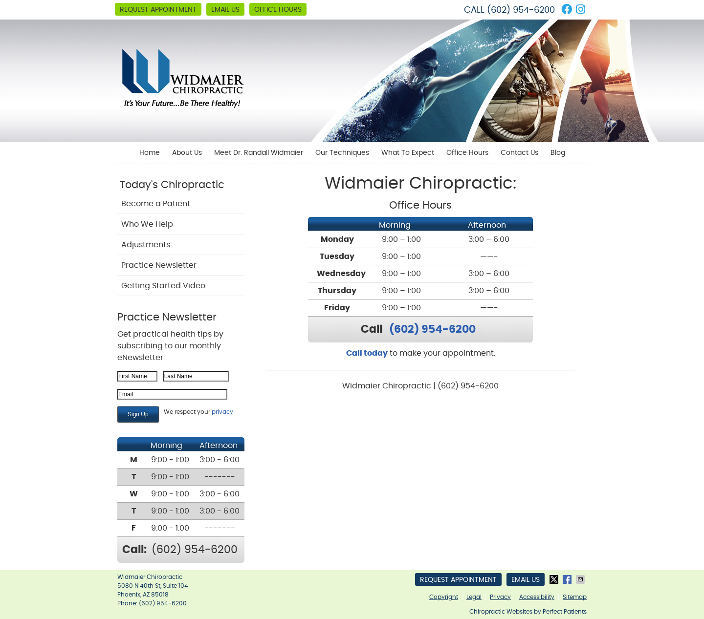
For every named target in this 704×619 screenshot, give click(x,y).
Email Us (225, 9)
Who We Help (147, 224)
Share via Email (581, 579)
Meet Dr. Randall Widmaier (258, 152)
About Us (187, 152)
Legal (474, 597)
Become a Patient (155, 204)
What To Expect (407, 152)
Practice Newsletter (159, 265)
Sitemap (575, 597)
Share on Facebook (568, 579)
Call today (367, 353)
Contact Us (519, 152)
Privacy (500, 597)
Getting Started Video (163, 286)
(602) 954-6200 (521, 10)
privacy (222, 412)
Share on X (555, 579)
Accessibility (536, 597)
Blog (557, 152)
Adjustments (145, 245)
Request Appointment (158, 9)
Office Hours (278, 9)
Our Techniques (342, 152)
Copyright (443, 597)
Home (149, 152)
